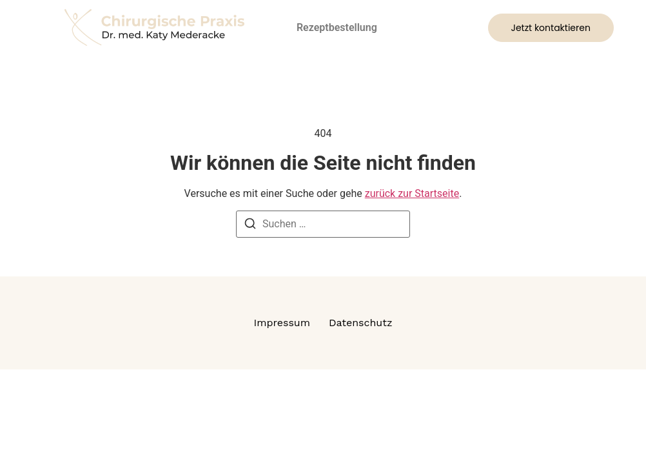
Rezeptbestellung (337, 27)
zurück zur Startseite (412, 193)
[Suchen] (250, 226)
